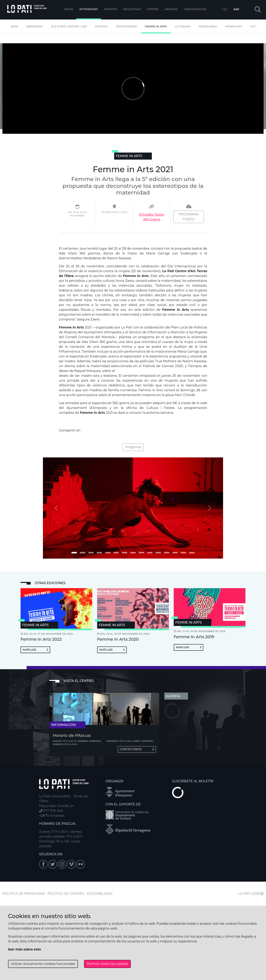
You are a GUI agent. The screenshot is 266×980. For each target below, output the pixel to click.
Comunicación (195, 9)
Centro (153, 9)
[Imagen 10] (158, 552)
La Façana (183, 26)
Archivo (171, 9)
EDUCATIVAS (132, 9)
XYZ (252, 26)
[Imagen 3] (99, 552)
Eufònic (101, 26)
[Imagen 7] (133, 552)
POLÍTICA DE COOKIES (66, 894)
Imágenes (133, 447)
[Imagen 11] (166, 552)
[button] (258, 10)
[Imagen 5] (116, 552)
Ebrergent (34, 26)
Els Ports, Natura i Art (69, 26)
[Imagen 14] (191, 552)
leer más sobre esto (24, 949)
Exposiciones (126, 26)
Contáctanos (137, 749)
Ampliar (35, 650)
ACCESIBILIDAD (99, 894)
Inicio (68, 9)
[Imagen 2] (91, 552)
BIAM (14, 26)
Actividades (88, 9)
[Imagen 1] (82, 552)
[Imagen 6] (124, 552)
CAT (224, 9)
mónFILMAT (233, 26)
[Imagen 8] (141, 552)
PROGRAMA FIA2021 (188, 216)
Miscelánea (208, 26)
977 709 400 (51, 811)
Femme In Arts (156, 26)
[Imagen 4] (107, 552)
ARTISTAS (110, 9)
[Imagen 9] (150, 552)
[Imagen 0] (74, 552)
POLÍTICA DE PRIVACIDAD (23, 894)
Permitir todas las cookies (107, 964)
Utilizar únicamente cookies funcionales (43, 964)
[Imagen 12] (175, 552)
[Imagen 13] (183, 552)
